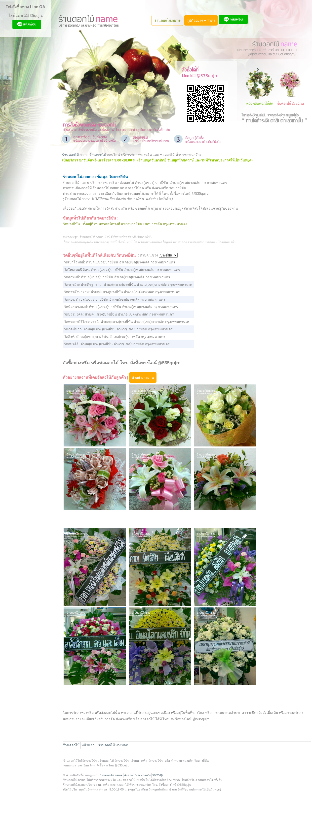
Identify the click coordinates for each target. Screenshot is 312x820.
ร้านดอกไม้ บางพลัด (113, 745)
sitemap (157, 775)
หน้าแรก (87, 745)
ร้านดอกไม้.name (167, 20)
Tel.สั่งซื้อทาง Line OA (25, 7)
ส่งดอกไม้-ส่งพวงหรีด (137, 775)
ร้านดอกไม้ (70, 155)
